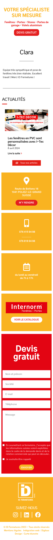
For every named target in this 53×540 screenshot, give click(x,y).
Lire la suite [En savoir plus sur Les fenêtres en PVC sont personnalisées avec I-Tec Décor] (14, 153)
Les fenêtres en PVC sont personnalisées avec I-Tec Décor (26, 142)
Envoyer (26, 467)
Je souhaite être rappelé (18, 459)
